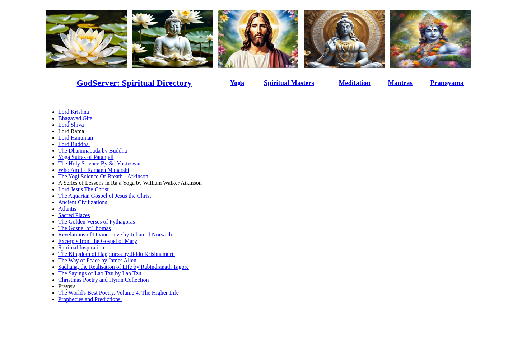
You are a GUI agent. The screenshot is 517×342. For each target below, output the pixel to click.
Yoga (237, 82)
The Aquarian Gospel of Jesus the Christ (104, 196)
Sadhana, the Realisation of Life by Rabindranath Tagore (123, 267)
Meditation (354, 82)
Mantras (400, 82)
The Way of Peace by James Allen (97, 260)
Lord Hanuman (75, 138)
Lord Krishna (73, 112)
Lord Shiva (71, 125)
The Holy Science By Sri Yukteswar (99, 163)
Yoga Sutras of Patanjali (85, 157)
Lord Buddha (74, 144)
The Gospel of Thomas (84, 228)
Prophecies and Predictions (90, 299)
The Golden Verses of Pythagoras (96, 222)
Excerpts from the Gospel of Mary (97, 241)
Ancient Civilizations (82, 202)
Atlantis (68, 209)
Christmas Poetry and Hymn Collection (103, 280)
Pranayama (447, 82)
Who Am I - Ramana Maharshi (93, 170)
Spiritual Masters (289, 82)
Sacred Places (74, 215)
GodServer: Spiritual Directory (134, 83)
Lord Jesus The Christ (83, 189)
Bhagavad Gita (75, 118)
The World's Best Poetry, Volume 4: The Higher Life (118, 293)
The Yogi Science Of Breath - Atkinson (103, 176)
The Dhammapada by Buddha (92, 150)
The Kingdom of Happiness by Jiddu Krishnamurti (116, 254)
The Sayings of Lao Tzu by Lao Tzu (99, 273)
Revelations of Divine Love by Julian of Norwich (115, 234)
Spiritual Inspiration (81, 247)
